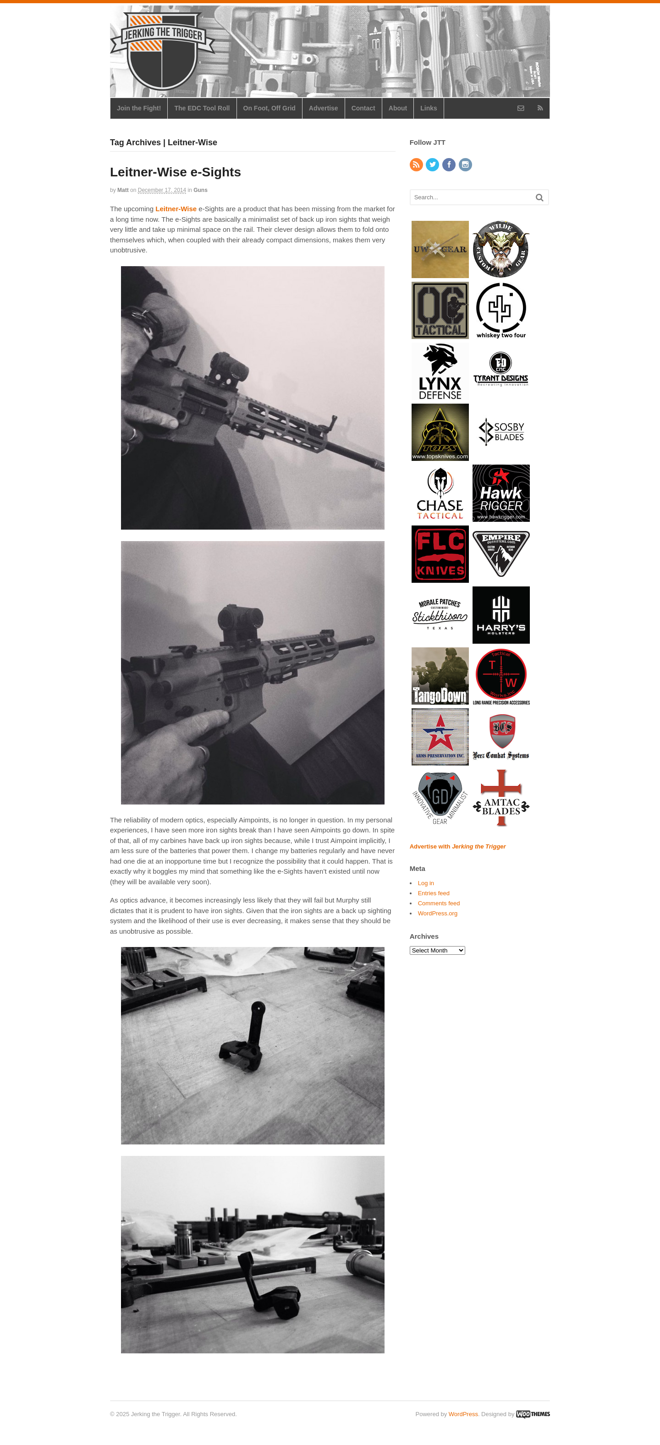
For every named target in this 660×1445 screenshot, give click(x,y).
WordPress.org (437, 913)
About (398, 108)
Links (428, 108)
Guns (200, 190)
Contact (363, 108)
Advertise (323, 108)
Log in (426, 883)
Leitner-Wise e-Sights (175, 172)
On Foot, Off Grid (269, 108)
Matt (123, 190)
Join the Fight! (139, 108)
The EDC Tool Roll (202, 108)
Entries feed (434, 893)
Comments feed (439, 903)
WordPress (463, 1414)
